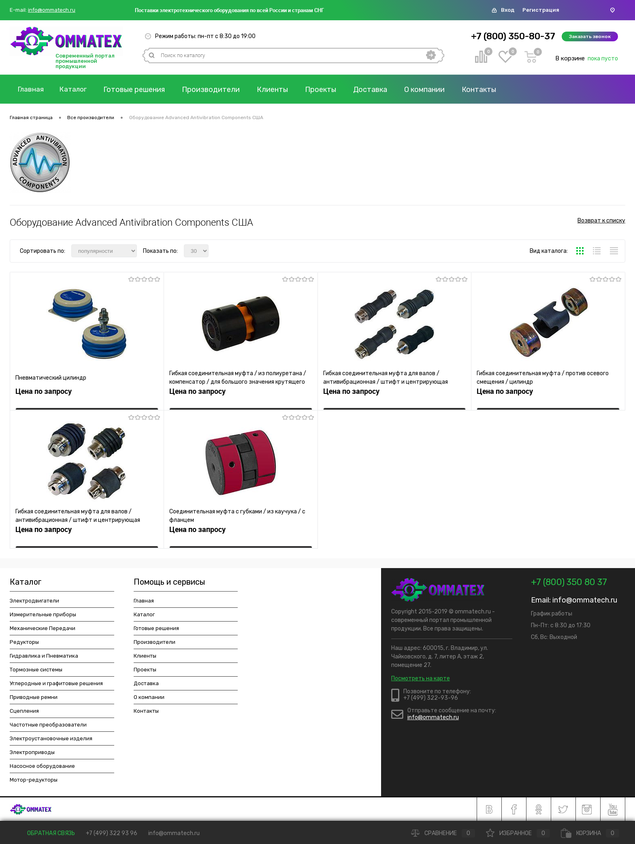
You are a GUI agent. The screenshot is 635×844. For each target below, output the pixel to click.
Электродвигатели (34, 601)
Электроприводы (32, 752)
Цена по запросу (43, 393)
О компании (430, 89)
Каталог (77, 89)
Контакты (484, 89)
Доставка (376, 89)
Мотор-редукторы (34, 780)
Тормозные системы (36, 670)
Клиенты (278, 89)
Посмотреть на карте (420, 678)
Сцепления (24, 711)
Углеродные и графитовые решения (56, 683)
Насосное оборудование (42, 766)
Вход (507, 10)
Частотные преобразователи (48, 725)
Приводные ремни (34, 697)
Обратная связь (45, 833)
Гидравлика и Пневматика (44, 656)
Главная (32, 89)
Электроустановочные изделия (51, 738)
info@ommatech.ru (51, 10)
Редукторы (24, 642)
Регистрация (540, 10)
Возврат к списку (601, 222)
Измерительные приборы (43, 614)
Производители (216, 89)
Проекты (326, 89)
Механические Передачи (42, 628)
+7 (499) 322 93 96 (111, 833)
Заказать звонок (590, 36)
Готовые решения (139, 89)
